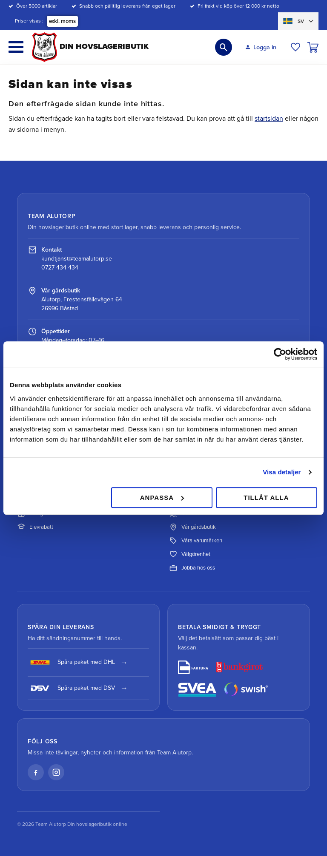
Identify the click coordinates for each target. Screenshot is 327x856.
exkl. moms (62, 21)
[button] (16, 47)
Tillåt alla (266, 497)
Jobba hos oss (192, 568)
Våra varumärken (195, 540)
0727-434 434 (59, 267)
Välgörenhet (189, 554)
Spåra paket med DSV (71, 688)
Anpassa (162, 497)
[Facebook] (36, 772)
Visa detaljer (282, 472)
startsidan (269, 118)
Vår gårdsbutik (192, 527)
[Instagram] (56, 772)
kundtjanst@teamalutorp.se (76, 258)
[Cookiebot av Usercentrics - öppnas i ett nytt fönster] (280, 354)
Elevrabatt (35, 527)
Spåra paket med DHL (71, 662)
